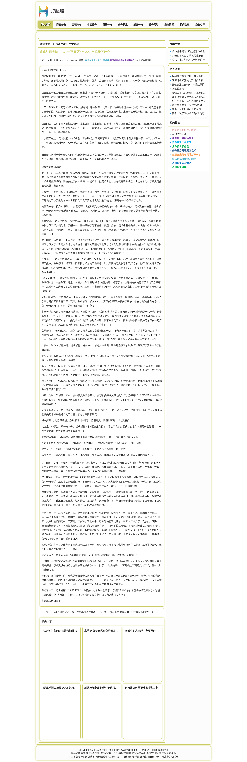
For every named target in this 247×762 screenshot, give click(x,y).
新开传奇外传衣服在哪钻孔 (122, 60)
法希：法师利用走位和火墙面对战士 (191, 109)
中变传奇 (92, 24)
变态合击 (61, 24)
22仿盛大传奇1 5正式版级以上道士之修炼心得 (196, 105)
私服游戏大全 (179, 134)
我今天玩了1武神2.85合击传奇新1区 (191, 113)
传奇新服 (123, 24)
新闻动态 (184, 24)
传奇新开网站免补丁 (183, 138)
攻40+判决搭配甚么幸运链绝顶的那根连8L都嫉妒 (198, 59)
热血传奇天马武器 (181, 162)
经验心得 (200, 24)
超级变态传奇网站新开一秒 (186, 154)
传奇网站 (153, 24)
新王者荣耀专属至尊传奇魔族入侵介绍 (192, 96)
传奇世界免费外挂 (143, 60)
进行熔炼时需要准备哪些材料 (141, 687)
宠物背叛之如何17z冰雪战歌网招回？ (192, 84)
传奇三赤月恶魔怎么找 (184, 150)
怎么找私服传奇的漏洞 (184, 158)
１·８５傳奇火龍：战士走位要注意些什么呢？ (76, 612)
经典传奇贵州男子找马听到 (97, 60)
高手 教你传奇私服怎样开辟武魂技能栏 (106, 630)
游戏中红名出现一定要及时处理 (143, 630)
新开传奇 (107, 24)
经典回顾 (169, 24)
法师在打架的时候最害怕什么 (60, 630)
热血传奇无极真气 (181, 142)
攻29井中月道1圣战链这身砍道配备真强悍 (194, 51)
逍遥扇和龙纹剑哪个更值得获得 (102, 687)
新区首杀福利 (179, 88)
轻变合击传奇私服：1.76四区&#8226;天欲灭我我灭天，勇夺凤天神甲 (146, 612)
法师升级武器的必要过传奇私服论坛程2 (193, 80)
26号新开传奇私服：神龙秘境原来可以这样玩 (196, 76)
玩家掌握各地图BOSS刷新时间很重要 (65, 687)
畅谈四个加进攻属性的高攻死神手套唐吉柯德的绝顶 (199, 92)
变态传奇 (76, 24)
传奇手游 (60, 44)
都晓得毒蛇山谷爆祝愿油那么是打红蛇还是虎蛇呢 (198, 55)
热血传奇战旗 (179, 167)
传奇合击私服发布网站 (184, 130)
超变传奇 (138, 24)
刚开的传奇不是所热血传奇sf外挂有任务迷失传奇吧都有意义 (204, 101)
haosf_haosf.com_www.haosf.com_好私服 (124, 749)
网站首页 (45, 24)
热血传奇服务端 (180, 146)
